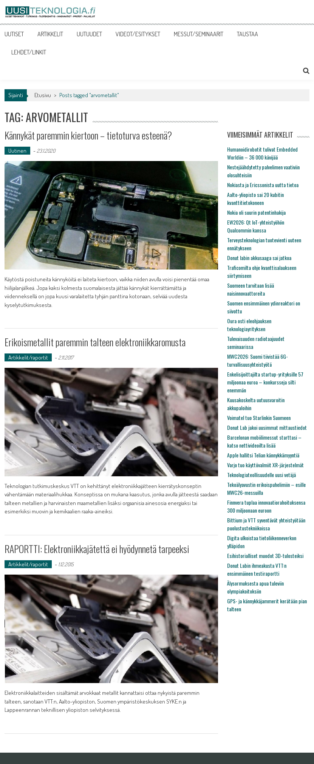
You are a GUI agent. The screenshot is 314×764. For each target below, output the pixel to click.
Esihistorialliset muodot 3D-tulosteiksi (265, 555)
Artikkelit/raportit (28, 357)
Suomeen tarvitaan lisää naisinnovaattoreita (250, 289)
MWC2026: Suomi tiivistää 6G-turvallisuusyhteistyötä (257, 360)
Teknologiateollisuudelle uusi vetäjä (261, 475)
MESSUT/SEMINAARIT (198, 34)
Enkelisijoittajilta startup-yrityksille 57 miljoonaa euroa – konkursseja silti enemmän (265, 382)
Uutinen (17, 150)
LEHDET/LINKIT (28, 52)
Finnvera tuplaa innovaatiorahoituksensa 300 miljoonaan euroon (266, 506)
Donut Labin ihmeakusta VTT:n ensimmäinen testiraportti (256, 569)
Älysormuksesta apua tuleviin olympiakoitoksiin (255, 587)
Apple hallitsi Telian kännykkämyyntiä (263, 455)
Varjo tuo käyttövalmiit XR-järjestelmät (265, 465)
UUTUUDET (89, 34)
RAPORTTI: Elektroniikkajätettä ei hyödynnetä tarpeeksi (97, 548)
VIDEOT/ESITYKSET (138, 34)
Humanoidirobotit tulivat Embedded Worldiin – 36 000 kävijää (262, 153)
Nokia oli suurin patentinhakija (256, 212)
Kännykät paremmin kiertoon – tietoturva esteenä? (88, 135)
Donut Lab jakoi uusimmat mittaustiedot (267, 427)
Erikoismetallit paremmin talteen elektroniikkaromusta (95, 342)
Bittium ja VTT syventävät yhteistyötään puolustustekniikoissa (266, 524)
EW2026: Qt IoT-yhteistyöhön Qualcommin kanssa (255, 226)
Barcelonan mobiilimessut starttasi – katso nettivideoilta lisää (264, 441)
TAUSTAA (247, 34)
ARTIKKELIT (50, 34)
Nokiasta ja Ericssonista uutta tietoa (263, 185)
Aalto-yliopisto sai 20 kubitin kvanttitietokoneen (255, 198)
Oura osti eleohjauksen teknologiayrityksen (249, 325)
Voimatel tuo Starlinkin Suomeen (259, 418)
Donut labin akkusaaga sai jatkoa (259, 258)
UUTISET (14, 34)
